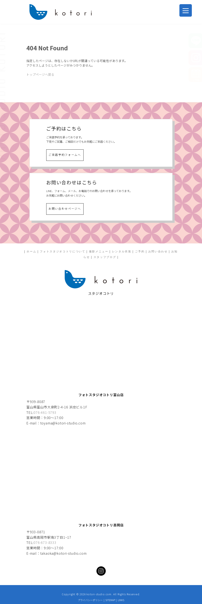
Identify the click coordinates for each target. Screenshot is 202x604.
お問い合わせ (158, 251)
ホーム (31, 251)
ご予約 (140, 251)
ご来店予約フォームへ (65, 155)
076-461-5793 (45, 412)
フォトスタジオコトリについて (62, 251)
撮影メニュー (98, 251)
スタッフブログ (105, 257)
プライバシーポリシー (90, 600)
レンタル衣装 (121, 251)
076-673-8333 (45, 542)
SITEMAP (110, 600)
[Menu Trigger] (185, 10)
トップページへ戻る (40, 74)
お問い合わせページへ (65, 209)
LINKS (121, 600)
